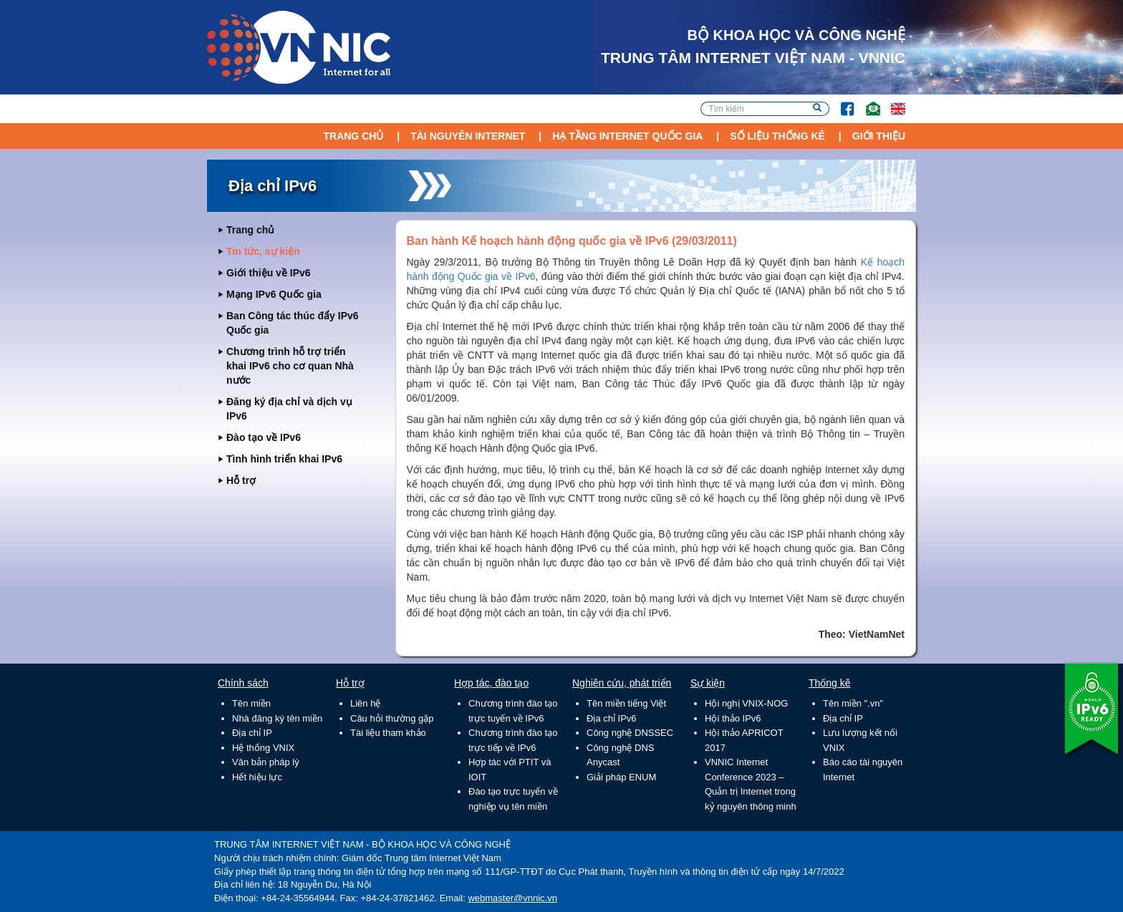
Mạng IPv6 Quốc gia (274, 294)
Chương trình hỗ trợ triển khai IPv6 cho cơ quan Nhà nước (290, 366)
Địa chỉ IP (252, 732)
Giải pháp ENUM (621, 777)
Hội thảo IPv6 (733, 718)
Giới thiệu (878, 136)
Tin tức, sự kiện (263, 251)
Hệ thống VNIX (263, 747)
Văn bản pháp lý (265, 762)
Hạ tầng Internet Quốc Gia (627, 136)
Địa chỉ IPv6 (612, 718)
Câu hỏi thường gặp (392, 718)
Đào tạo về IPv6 (263, 437)
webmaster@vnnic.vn (512, 898)
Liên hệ (365, 703)
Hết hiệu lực (257, 777)
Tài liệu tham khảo (388, 732)
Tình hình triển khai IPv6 (284, 459)
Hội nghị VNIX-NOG (746, 703)
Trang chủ (353, 136)
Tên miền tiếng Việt (626, 703)
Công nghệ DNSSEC (630, 732)
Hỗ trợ (241, 480)
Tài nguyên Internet (467, 136)
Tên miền (251, 703)
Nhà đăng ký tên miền (277, 718)
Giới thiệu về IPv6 (268, 272)
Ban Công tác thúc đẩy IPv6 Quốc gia (292, 323)
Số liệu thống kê (777, 136)
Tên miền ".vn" (853, 703)
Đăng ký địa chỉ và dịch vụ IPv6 (289, 409)
